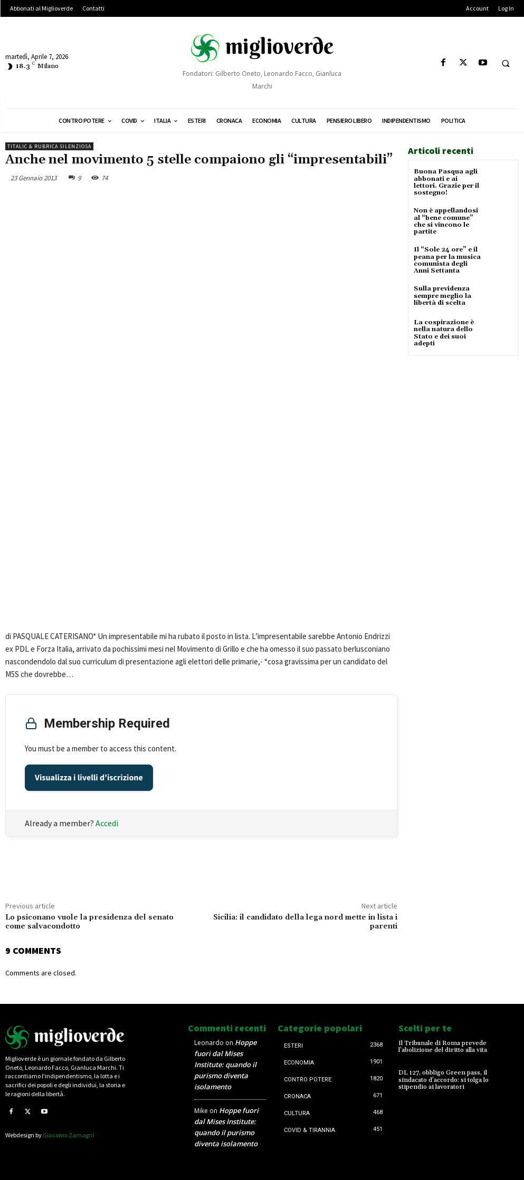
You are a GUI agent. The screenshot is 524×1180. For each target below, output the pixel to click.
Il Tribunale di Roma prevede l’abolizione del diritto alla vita (442, 1046)
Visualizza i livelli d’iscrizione (89, 777)
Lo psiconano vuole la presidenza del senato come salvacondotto (89, 922)
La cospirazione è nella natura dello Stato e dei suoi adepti (444, 332)
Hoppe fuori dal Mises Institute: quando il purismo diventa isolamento (225, 1064)
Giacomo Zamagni (68, 1135)
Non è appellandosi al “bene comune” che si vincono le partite (446, 221)
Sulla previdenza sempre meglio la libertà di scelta (442, 295)
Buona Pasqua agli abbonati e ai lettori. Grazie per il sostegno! (446, 182)
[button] (505, 63)
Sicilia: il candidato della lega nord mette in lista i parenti (305, 922)
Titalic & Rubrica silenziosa (49, 146)
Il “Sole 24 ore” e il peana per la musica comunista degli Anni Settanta (447, 260)
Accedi (107, 823)
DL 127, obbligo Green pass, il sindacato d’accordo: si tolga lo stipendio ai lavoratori (443, 1079)
